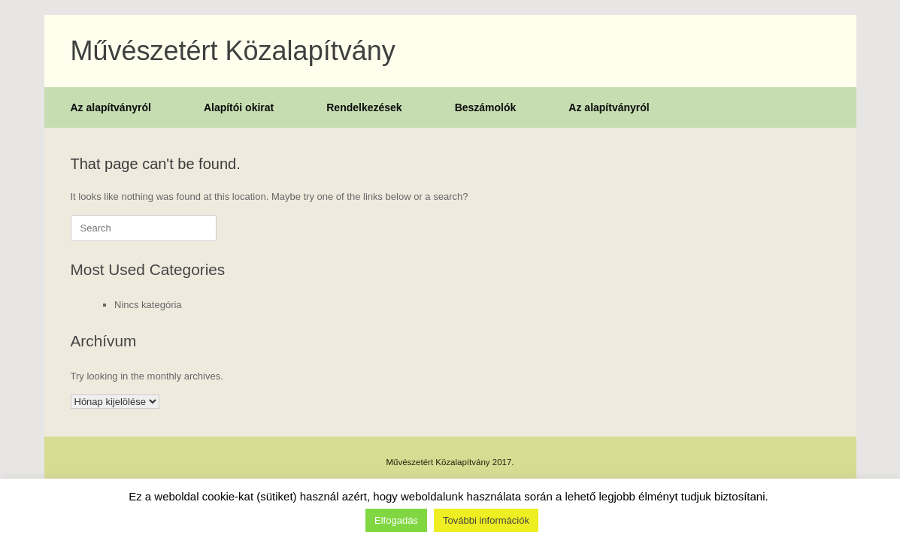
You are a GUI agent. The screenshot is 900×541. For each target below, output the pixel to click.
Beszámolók (486, 107)
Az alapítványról (111, 107)
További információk (486, 520)
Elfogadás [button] (396, 520)
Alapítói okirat (239, 107)
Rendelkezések (364, 107)
